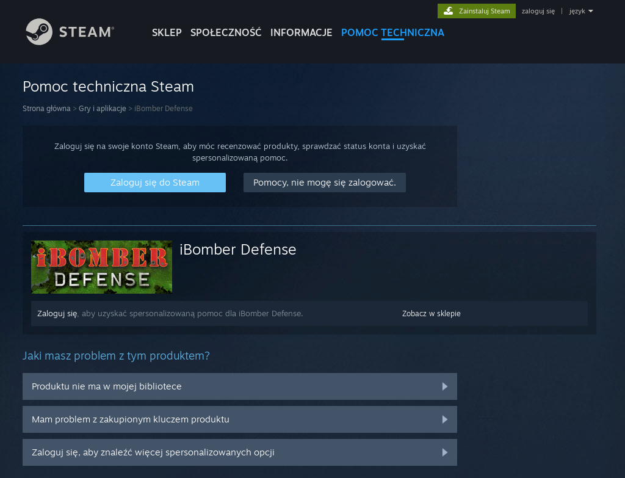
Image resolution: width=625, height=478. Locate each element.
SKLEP (167, 32)
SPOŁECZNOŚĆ (226, 32)
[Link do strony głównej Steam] (79, 42)
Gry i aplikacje (102, 108)
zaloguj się (538, 11)
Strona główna (47, 108)
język (577, 11)
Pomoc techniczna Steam (108, 86)
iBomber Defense (238, 249)
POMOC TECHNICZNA (392, 32)
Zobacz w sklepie (431, 313)
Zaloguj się (57, 313)
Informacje (301, 32)
